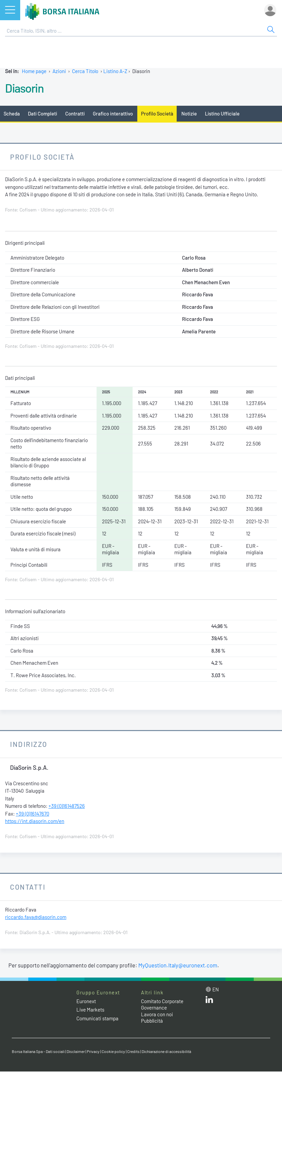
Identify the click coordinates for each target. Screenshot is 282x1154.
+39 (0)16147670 (32, 814)
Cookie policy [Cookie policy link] (113, 1051)
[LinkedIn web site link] (209, 1001)
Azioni (59, 71)
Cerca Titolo (85, 71)
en (215, 989)
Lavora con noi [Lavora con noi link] (157, 1014)
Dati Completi (42, 113)
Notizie (189, 113)
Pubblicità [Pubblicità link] (152, 1021)
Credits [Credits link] (133, 1051)
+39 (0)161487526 (66, 806)
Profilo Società (157, 113)
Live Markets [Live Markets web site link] (90, 1010)
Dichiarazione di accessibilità (166, 1051)
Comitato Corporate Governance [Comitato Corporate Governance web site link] (162, 1004)
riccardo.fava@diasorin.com (35, 917)
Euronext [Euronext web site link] (86, 1001)
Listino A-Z (115, 71)
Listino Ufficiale (222, 113)
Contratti (75, 113)
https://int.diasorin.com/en (34, 821)
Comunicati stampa (97, 1018)
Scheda (12, 113)
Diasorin (24, 88)
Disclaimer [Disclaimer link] (76, 1051)
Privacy (93, 1051)
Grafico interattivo (113, 113)
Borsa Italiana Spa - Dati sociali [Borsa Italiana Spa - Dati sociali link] (38, 1051)
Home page (34, 71)
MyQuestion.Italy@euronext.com (177, 965)
